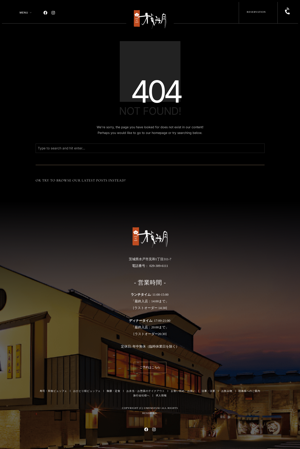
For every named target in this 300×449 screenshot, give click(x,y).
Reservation (256, 11)
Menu (24, 12)
